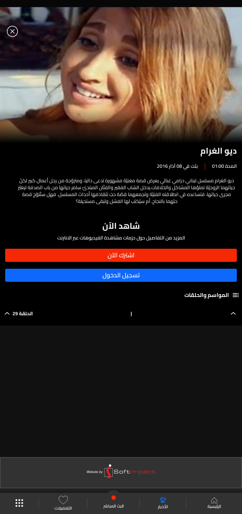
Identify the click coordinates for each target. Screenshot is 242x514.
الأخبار (163, 503)
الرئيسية (214, 503)
